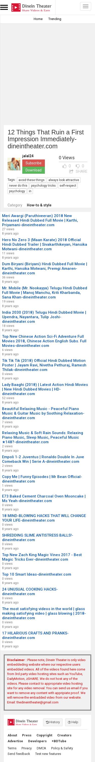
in (30, 191)
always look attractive (63, 180)
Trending (54, 19)
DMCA (41, 748)
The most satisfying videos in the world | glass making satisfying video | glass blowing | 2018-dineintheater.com (44, 613)
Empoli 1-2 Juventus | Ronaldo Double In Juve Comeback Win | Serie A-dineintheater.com (43, 459)
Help (73, 722)
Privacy (27, 748)
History (53, 722)
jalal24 (27, 156)
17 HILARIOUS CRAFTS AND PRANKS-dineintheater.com (35, 635)
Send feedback (19, 754)
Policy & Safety (62, 748)
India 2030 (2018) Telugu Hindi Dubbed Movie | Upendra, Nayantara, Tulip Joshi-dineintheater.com (44, 317)
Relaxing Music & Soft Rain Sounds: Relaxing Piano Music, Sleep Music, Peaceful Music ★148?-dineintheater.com (42, 437)
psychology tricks (43, 185)
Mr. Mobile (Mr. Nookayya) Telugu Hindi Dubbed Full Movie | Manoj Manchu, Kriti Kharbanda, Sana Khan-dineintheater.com (44, 292)
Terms (12, 748)
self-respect (68, 185)
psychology (17, 191)
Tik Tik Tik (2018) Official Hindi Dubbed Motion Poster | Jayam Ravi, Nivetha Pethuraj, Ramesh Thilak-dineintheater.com (44, 365)
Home (38, 19)
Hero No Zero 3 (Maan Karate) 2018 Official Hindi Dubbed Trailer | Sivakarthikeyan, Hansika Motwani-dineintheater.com (44, 244)
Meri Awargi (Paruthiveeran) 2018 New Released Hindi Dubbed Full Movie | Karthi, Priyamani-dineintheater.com (40, 220)
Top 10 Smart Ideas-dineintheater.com (36, 574)
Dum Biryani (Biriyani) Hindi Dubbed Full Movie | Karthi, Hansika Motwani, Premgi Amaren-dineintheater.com (44, 268)
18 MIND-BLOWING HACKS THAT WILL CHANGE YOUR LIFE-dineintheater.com (44, 518)
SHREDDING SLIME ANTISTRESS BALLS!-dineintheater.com (37, 537)
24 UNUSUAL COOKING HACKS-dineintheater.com (30, 591)
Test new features (48, 754)
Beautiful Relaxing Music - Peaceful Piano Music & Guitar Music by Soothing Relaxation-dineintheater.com (43, 413)
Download (34, 170)
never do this (18, 185)
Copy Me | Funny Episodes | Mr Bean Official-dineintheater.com (42, 479)
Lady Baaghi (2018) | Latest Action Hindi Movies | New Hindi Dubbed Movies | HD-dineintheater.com (45, 389)
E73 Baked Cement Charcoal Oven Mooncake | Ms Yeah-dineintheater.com (44, 498)
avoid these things (31, 180)
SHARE (78, 171)
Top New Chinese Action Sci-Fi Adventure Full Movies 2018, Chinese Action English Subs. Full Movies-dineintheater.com (44, 341)
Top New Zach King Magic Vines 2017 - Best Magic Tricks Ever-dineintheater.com (42, 557)
